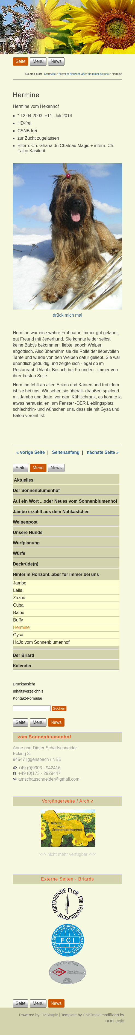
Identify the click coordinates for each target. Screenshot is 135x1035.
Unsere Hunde (27, 532)
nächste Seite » (103, 452)
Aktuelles (23, 480)
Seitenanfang (66, 452)
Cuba (18, 605)
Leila (17, 590)
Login (119, 1021)
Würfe (19, 553)
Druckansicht (24, 684)
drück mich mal (67, 315)
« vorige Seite (30, 452)
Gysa (18, 634)
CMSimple (49, 1015)
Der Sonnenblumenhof (36, 490)
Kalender (22, 665)
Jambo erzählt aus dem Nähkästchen (51, 511)
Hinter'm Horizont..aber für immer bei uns (84, 73)
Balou (18, 612)
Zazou (19, 597)
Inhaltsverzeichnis (28, 691)
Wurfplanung (26, 543)
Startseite (50, 73)
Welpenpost (25, 522)
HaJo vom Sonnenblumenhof (41, 642)
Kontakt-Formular (27, 698)
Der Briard (23, 655)
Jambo (19, 583)
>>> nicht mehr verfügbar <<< (67, 854)
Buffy (18, 620)
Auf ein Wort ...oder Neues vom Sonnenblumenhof (65, 501)
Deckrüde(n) (25, 564)
